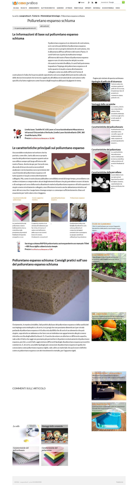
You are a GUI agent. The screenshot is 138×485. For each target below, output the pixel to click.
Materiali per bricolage (50, 16)
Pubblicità (119, 482)
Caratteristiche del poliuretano (49, 449)
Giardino (60, 8)
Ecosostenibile (108, 8)
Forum (81, 2)
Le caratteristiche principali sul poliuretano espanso (48, 148)
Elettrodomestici (48, 8)
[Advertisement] (36, 13)
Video (118, 8)
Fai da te (24, 8)
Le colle (16, 426)
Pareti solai (78, 8)
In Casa (16, 8)
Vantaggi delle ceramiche (52, 426)
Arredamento (34, 8)
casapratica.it (25, 16)
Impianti (88, 8)
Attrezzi (69, 8)
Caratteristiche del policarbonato (21, 449)
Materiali (96, 8)
